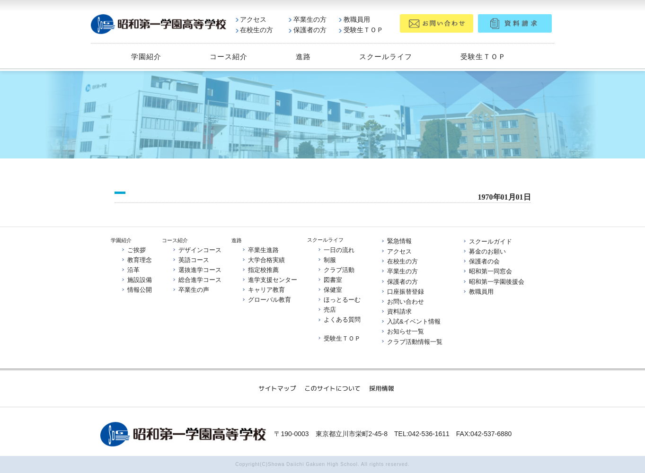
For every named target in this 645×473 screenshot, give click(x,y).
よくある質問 (339, 320)
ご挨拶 (133, 249)
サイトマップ (277, 388)
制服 (326, 259)
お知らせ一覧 (402, 331)
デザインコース (196, 249)
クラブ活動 (335, 269)
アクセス (251, 19)
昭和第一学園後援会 (493, 281)
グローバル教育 (266, 300)
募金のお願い (484, 251)
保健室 (329, 289)
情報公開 (136, 289)
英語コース (190, 259)
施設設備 (136, 279)
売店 (326, 310)
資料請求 (396, 311)
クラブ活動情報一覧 (411, 341)
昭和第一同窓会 (487, 271)
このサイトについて (332, 388)
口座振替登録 (402, 291)
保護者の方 (308, 30)
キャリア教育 (263, 289)
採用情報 (381, 388)
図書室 (329, 279)
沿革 (130, 269)
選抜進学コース (196, 269)
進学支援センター (269, 279)
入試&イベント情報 (410, 321)
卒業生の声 (190, 289)
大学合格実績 (263, 259)
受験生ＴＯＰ (361, 30)
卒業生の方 (308, 19)
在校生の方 (255, 30)
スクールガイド (487, 241)
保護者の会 (481, 261)
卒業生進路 (260, 249)
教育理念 (136, 259)
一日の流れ (335, 249)
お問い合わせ (402, 301)
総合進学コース (196, 279)
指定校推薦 (260, 269)
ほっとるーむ (339, 299)
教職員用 (354, 19)
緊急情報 (396, 241)
